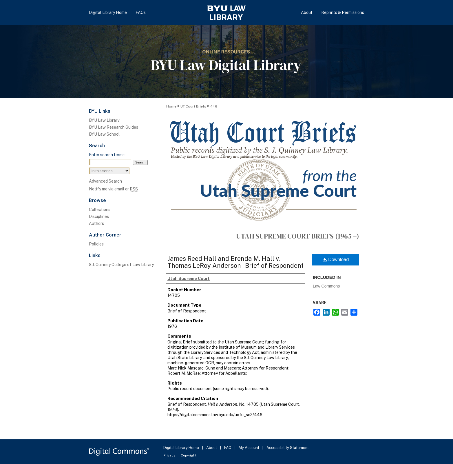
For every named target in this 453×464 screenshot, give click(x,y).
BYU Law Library (104, 120)
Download (336, 259)
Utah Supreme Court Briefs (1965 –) (297, 236)
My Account (249, 447)
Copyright (188, 455)
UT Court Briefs (193, 106)
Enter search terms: (107, 154)
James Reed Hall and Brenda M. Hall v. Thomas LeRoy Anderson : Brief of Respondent (235, 262)
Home (171, 106)
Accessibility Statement (287, 447)
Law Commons (326, 286)
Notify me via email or (113, 189)
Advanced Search (105, 181)
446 (213, 106)
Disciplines (99, 216)
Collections (99, 209)
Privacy (169, 455)
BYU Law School (104, 134)
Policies (96, 244)
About (212, 447)
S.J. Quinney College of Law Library (121, 264)
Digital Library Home (181, 447)
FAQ (228, 447)
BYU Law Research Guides (113, 127)
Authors (96, 223)
